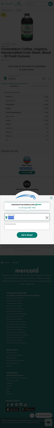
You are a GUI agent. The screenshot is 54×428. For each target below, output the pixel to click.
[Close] (51, 197)
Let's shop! (27, 235)
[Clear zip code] (47, 217)
